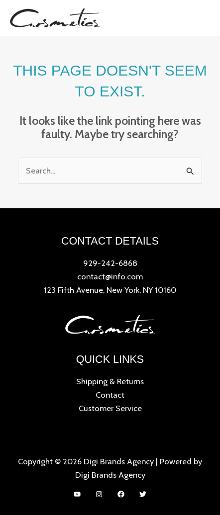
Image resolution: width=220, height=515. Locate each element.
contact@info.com (110, 276)
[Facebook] (120, 494)
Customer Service (110, 408)
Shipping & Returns (110, 381)
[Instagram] (99, 494)
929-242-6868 (110, 263)
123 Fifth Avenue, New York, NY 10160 (110, 290)
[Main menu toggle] (199, 17)
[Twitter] (142, 494)
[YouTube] (77, 494)
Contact (110, 395)
